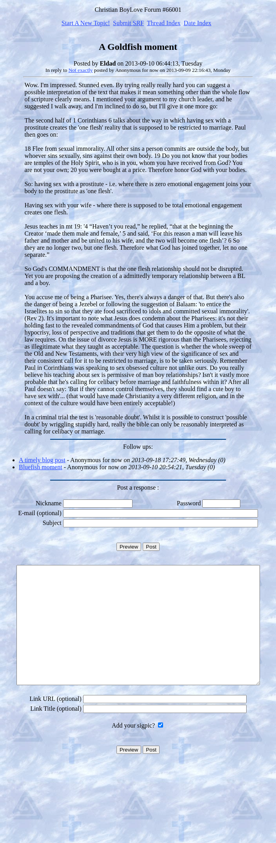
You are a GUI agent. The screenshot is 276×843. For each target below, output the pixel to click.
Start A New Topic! (86, 23)
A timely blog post (42, 460)
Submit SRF (128, 23)
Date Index (197, 23)
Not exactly (81, 70)
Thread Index (164, 23)
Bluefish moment (40, 467)
